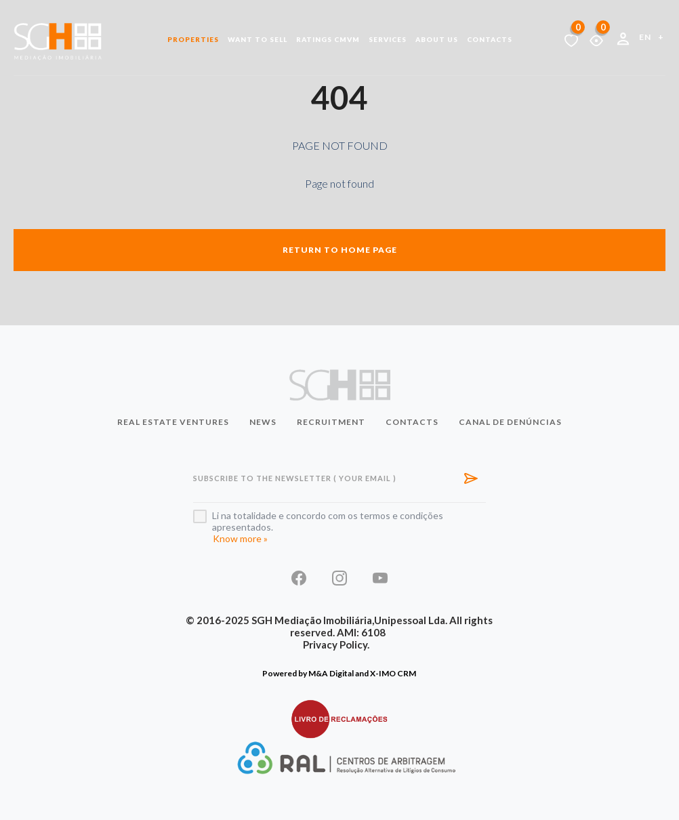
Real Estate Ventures (173, 422)
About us (436, 39)
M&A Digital (331, 673)
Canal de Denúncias (510, 422)
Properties (193, 39)
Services (388, 39)
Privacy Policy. (336, 644)
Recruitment (331, 422)
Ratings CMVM (328, 39)
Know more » (240, 538)
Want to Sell (257, 39)
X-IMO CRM (393, 673)
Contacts (489, 39)
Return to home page (340, 250)
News (262, 422)
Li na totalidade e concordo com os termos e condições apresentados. (327, 521)
